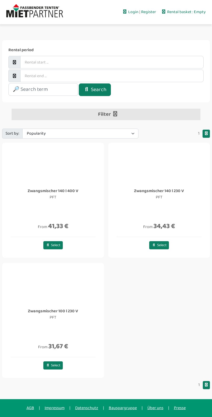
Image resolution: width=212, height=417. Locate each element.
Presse (180, 408)
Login (130, 12)
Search (94, 89)
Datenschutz (86, 408)
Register (149, 12)
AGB (30, 408)
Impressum (55, 408)
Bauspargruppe (123, 408)
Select (53, 245)
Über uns (155, 408)
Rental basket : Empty (183, 12)
